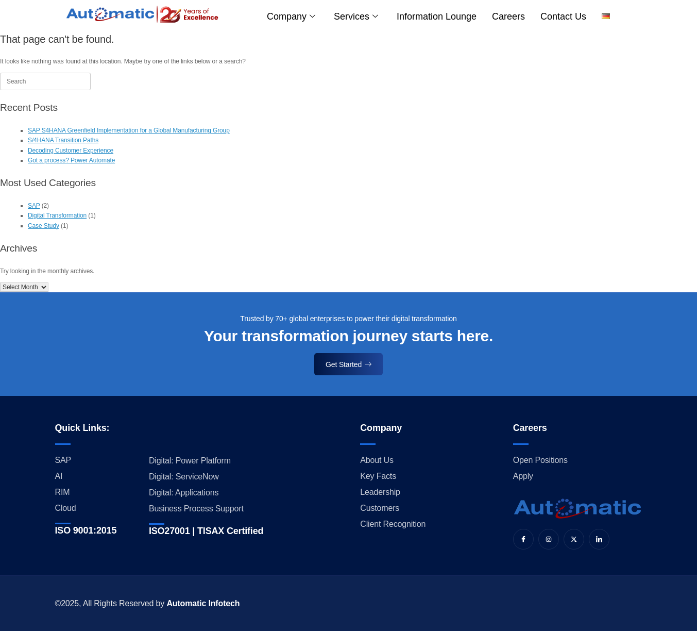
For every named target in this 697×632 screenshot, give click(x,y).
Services (356, 16)
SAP (34, 205)
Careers (508, 16)
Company (291, 16)
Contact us (563, 16)
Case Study (43, 225)
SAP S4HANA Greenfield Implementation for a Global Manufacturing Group (129, 130)
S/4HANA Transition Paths (63, 140)
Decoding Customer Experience (70, 150)
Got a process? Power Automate (71, 160)
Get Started (348, 364)
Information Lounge (437, 16)
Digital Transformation (57, 215)
